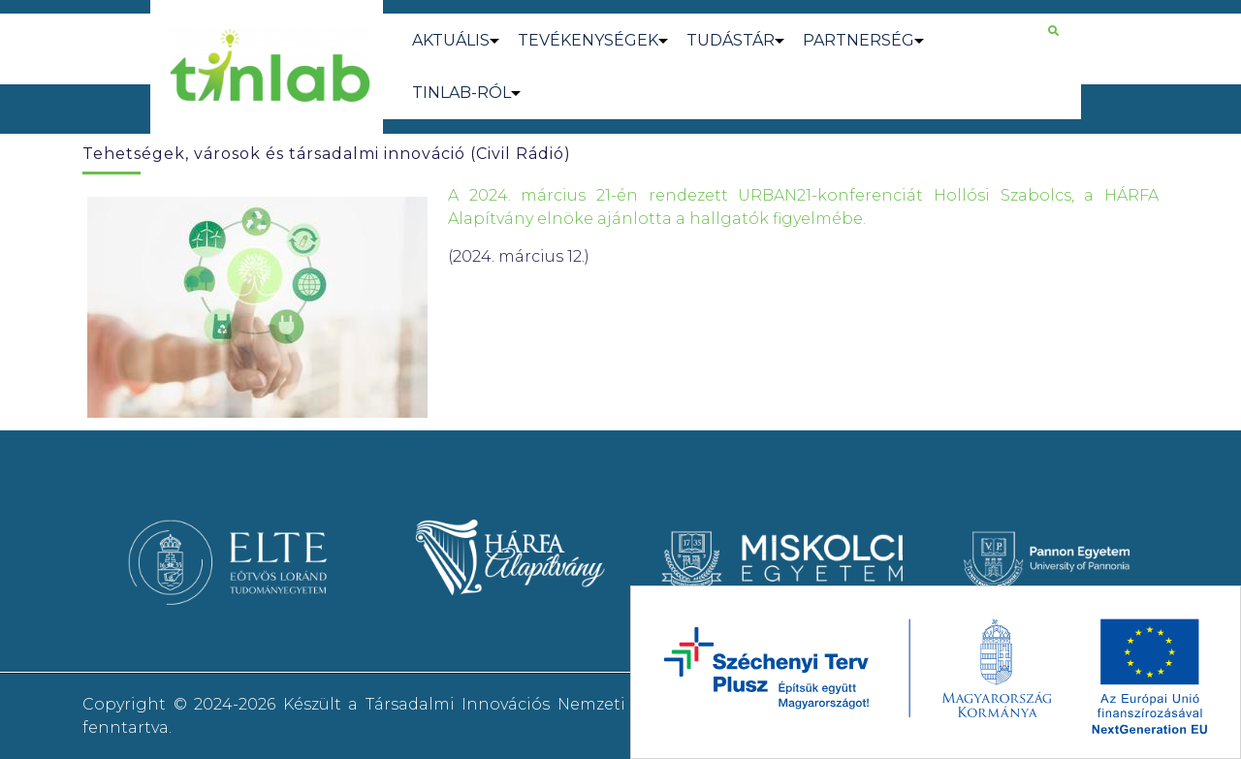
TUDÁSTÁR (730, 40)
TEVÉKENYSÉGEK (588, 40)
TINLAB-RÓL (461, 92)
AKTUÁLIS (451, 40)
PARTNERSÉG (858, 40)
